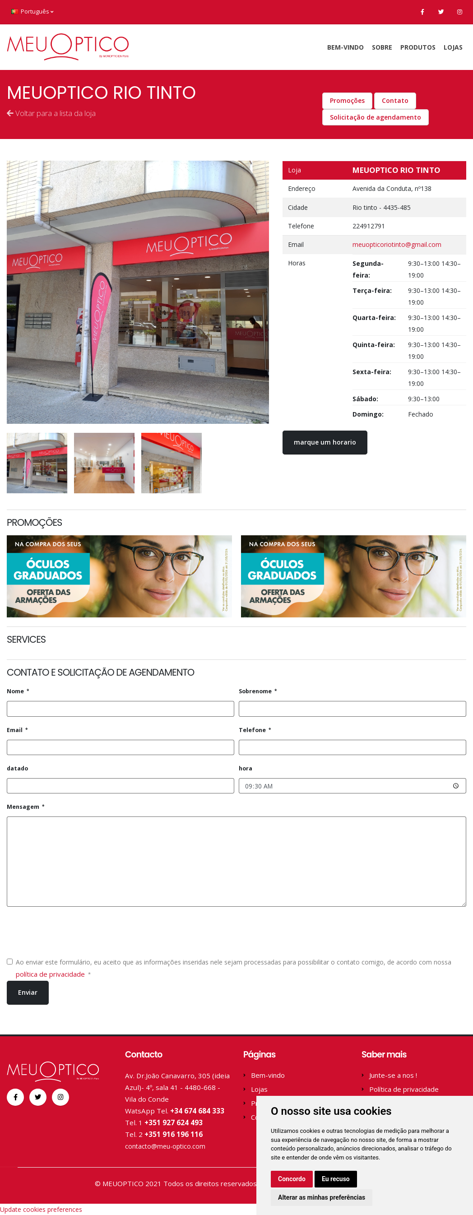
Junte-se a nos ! (393, 1075)
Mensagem (24, 807)
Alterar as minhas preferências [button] (321, 1197)
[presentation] (75, 931)
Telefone (253, 730)
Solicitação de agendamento (375, 117)
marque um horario (325, 442)
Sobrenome (256, 691)
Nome (16, 691)
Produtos (418, 47)
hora (245, 768)
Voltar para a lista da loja (51, 113)
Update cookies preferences (41, 1209)
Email (15, 730)
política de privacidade (51, 973)
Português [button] (32, 11)
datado (17, 768)
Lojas (453, 47)
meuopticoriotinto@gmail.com (396, 244)
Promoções (347, 100)
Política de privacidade (404, 1089)
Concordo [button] (292, 1179)
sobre (382, 47)
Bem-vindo (345, 47)
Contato (395, 100)
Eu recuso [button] (336, 1179)
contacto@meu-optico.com (168, 1145)
